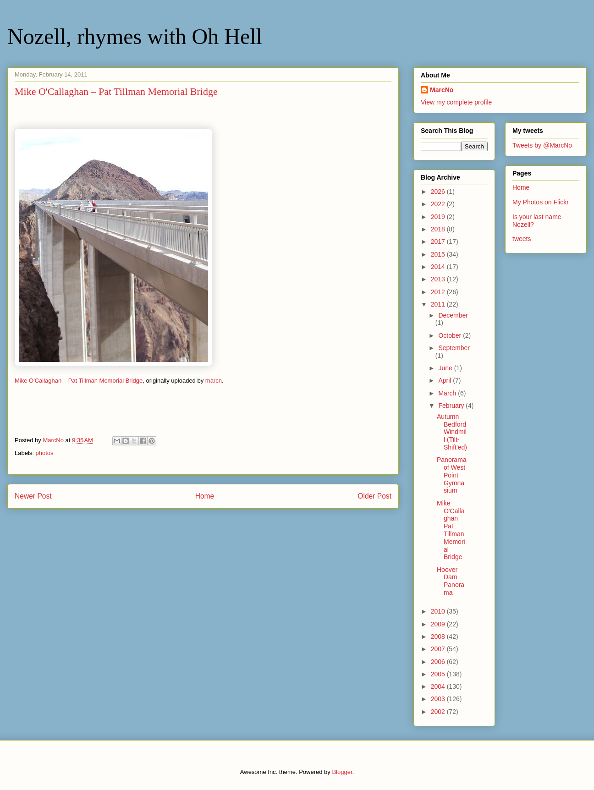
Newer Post (33, 496)
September (453, 347)
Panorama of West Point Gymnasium (452, 475)
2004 (439, 686)
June (446, 368)
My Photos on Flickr (540, 202)
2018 (439, 229)
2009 (439, 624)
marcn (213, 380)
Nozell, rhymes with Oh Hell (134, 36)
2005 (439, 674)
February (452, 405)
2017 (439, 241)
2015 (439, 254)
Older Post (374, 496)
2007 (439, 649)
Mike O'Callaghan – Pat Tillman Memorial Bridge (79, 380)
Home (204, 496)
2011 (439, 304)
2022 (439, 204)
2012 (439, 292)
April (445, 380)
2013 (439, 279)
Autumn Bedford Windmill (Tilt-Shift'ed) (452, 432)
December (453, 315)
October (450, 335)
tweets (521, 238)
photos (45, 453)
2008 (439, 636)
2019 (439, 216)
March (448, 393)
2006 (439, 661)
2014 (439, 266)
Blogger (342, 771)
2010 (439, 611)
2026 (439, 191)
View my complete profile (456, 102)
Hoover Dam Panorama (450, 581)
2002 (439, 711)
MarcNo (441, 89)
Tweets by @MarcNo (542, 145)
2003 (439, 698)
